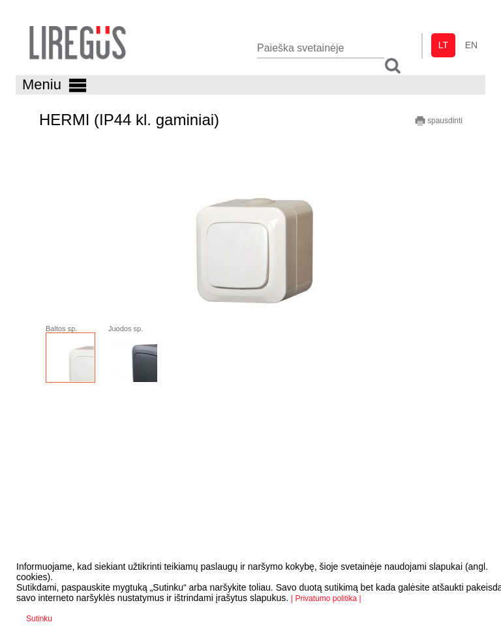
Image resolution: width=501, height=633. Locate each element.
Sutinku (39, 618)
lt (443, 45)
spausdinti (439, 121)
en (471, 45)
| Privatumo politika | (326, 598)
